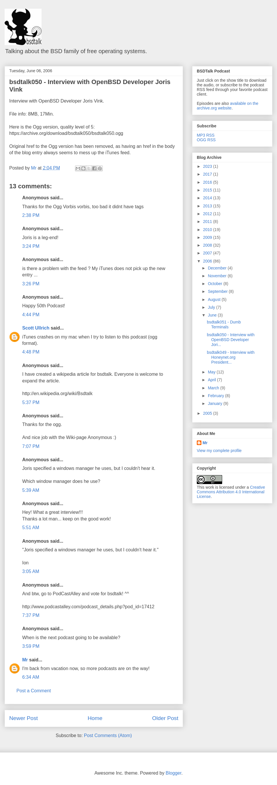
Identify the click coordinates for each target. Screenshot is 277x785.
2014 (208, 198)
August (214, 299)
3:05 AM (30, 571)
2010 (208, 229)
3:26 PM (31, 283)
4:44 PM (31, 314)
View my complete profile (219, 450)
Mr (25, 659)
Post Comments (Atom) (108, 735)
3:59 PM (31, 646)
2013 (208, 206)
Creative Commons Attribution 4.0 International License (231, 492)
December (217, 268)
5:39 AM (30, 490)
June (213, 315)
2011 (208, 221)
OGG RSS (206, 139)
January (215, 403)
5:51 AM (30, 527)
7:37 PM (31, 615)
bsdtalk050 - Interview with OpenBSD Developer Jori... (230, 339)
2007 (208, 253)
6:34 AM (30, 677)
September (218, 291)
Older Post (165, 718)
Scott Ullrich (35, 327)
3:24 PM (31, 246)
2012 (208, 213)
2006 (208, 261)
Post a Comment (33, 690)
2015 (208, 190)
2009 (208, 237)
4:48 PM (31, 351)
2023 (208, 166)
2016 (208, 182)
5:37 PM (31, 402)
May (212, 372)
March (214, 388)
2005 (208, 413)
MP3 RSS (205, 135)
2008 (208, 245)
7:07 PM (31, 446)
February (216, 395)
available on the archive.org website (227, 105)
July (212, 307)
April (212, 379)
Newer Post (23, 718)
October (215, 283)
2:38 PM (31, 215)
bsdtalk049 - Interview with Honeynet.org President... (230, 357)
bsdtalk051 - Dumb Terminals (224, 324)
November (217, 276)
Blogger (173, 773)
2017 (208, 174)
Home (95, 718)
